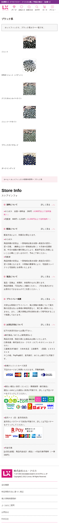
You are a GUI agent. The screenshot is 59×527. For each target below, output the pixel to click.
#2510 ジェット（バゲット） (13, 75)
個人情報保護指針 (9, 498)
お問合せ (5, 512)
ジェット (5, 52)
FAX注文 (5, 519)
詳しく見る (45, 205)
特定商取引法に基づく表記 (13, 492)
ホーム (6, 179)
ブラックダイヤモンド (10, 145)
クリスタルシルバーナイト (12, 98)
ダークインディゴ (8, 168)
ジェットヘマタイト (9, 122)
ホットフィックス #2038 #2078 (21, 179)
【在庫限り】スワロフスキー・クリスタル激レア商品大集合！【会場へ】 (25, 2)
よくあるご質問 (8, 505)
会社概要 (5, 485)
